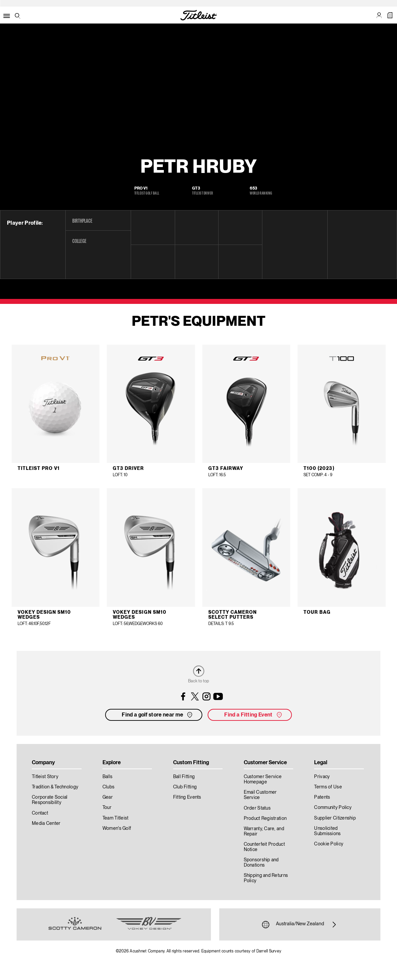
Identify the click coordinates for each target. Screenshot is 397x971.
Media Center (46, 824)
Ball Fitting (184, 777)
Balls (107, 777)
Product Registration (265, 819)
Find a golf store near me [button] (158, 715)
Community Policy (332, 808)
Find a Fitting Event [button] (253, 715)
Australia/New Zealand (300, 924)
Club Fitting (185, 787)
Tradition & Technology (55, 787)
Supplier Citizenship (335, 818)
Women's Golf (116, 828)
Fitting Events (187, 797)
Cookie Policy (328, 844)
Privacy (322, 777)
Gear (107, 797)
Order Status (257, 808)
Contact (40, 813)
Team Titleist (115, 818)
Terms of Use (328, 787)
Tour (106, 808)
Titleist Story (45, 777)
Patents (322, 797)
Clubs (108, 787)
